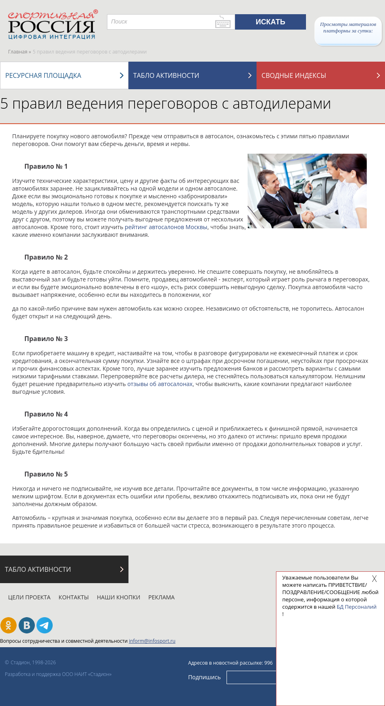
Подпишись (204, 677)
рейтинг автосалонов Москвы (166, 227)
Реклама (161, 597)
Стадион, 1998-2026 (33, 662)
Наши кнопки (118, 597)
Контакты (74, 597)
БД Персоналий (356, 606)
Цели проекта (29, 597)
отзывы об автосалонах (159, 384)
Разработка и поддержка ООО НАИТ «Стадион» (58, 674)
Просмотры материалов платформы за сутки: (348, 27)
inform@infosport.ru (152, 640)
